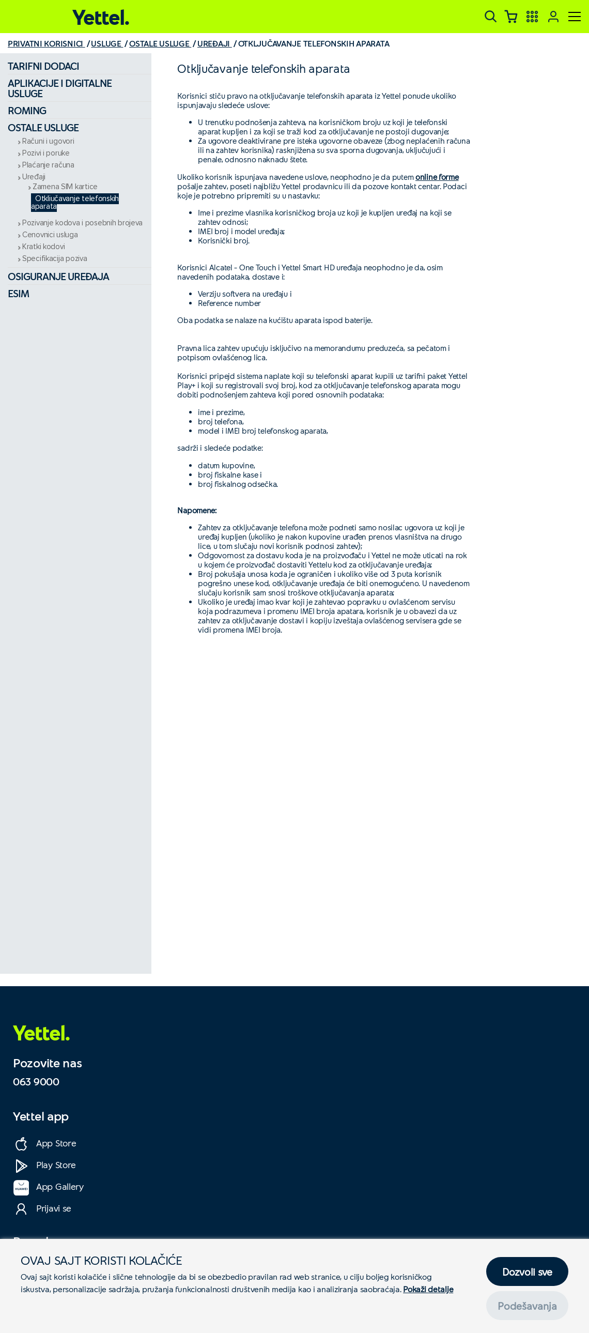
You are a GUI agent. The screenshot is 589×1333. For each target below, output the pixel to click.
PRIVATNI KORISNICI (46, 43)
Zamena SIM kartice (65, 187)
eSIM (18, 293)
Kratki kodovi (43, 247)
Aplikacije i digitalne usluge (60, 87)
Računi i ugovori (48, 141)
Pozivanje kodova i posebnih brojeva (82, 223)
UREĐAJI (214, 43)
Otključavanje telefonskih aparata (75, 202)
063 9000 (36, 1081)
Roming (27, 110)
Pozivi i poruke (46, 153)
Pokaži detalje (428, 1289)
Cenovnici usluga (50, 235)
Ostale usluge (43, 127)
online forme (437, 176)
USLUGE (107, 43)
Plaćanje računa (48, 165)
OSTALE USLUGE (160, 43)
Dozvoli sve (527, 1271)
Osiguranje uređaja (58, 276)
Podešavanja (527, 1305)
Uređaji (33, 177)
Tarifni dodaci (43, 65)
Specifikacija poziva (54, 259)
